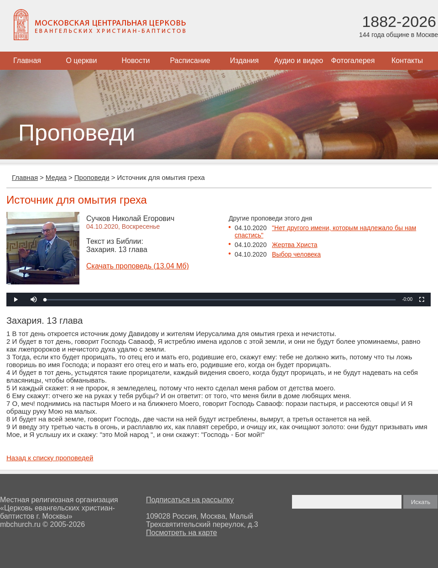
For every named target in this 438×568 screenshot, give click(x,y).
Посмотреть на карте (181, 532)
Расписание (190, 60)
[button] (34, 299)
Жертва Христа (294, 244)
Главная (27, 60)
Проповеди (92, 177)
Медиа (56, 177)
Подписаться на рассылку (190, 500)
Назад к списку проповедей (49, 458)
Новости (136, 60)
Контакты (407, 60)
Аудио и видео (298, 60)
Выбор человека (296, 254)
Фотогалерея (353, 60)
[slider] (220, 299)
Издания (244, 60)
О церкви (81, 60)
